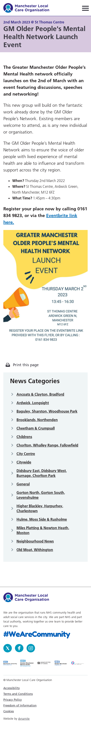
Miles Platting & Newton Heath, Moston (43, 530)
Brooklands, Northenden (37, 420)
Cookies (8, 711)
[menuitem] (45, 688)
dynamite (24, 718)
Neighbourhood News (35, 541)
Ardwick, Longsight (33, 403)
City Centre (26, 453)
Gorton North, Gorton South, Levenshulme (41, 495)
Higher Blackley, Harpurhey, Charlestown (40, 508)
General (23, 484)
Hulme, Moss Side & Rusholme (42, 519)
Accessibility (11, 688)
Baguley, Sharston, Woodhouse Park (47, 411)
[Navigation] (85, 8)
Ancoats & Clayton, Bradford (40, 394)
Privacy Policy (12, 699)
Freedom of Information (20, 705)
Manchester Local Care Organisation (28, 8)
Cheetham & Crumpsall (36, 428)
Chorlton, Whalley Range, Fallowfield (47, 445)
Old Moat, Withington (35, 549)
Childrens (24, 436)
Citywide (24, 462)
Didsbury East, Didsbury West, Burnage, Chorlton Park (42, 473)
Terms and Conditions (18, 694)
